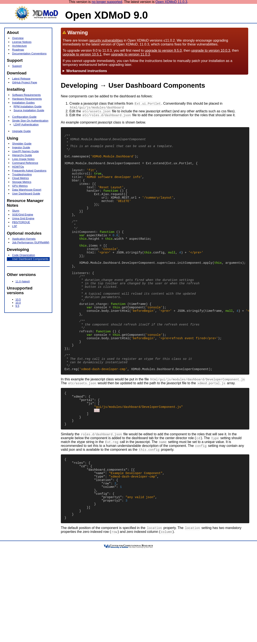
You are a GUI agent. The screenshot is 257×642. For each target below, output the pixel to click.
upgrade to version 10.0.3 (210, 50)
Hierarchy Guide (22, 155)
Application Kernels (24, 238)
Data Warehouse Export (26, 189)
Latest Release (21, 78)
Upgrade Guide (21, 131)
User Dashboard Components (30, 259)
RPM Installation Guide (27, 106)
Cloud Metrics (20, 178)
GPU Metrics (20, 185)
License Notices (21, 42)
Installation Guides (23, 102)
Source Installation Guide (28, 110)
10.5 (18, 299)
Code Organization (23, 255)
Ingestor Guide (21, 147)
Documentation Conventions (29, 53)
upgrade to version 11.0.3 (130, 54)
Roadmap (18, 49)
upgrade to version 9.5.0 (163, 50)
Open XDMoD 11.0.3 (171, 2)
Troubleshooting (22, 174)
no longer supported (107, 2)
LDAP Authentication (26, 124)
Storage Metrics (21, 182)
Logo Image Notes (23, 159)
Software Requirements (26, 94)
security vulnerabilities (106, 40)
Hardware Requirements (27, 98)
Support (17, 66)
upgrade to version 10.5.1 (82, 54)
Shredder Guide (21, 143)
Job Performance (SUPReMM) (30, 242)
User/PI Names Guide (25, 151)
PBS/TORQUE (21, 222)
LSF (14, 226)
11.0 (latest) (22, 281)
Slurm (15, 210)
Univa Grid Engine (23, 218)
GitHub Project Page (24, 82)
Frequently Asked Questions (29, 170)
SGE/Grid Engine (22, 214)
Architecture (19, 45)
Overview (18, 38)
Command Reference (25, 162)
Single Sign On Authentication (30, 120)
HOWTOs (18, 166)
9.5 (17, 305)
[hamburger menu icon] (6, 25)
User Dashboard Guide (26, 193)
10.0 (18, 302)
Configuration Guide (24, 116)
